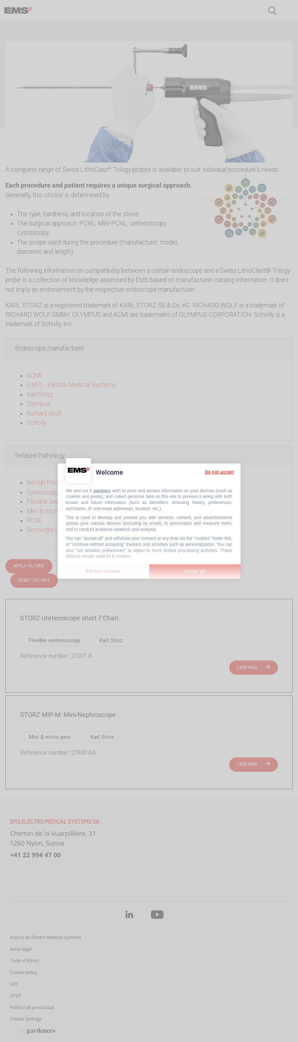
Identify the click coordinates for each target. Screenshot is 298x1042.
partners (102, 490)
